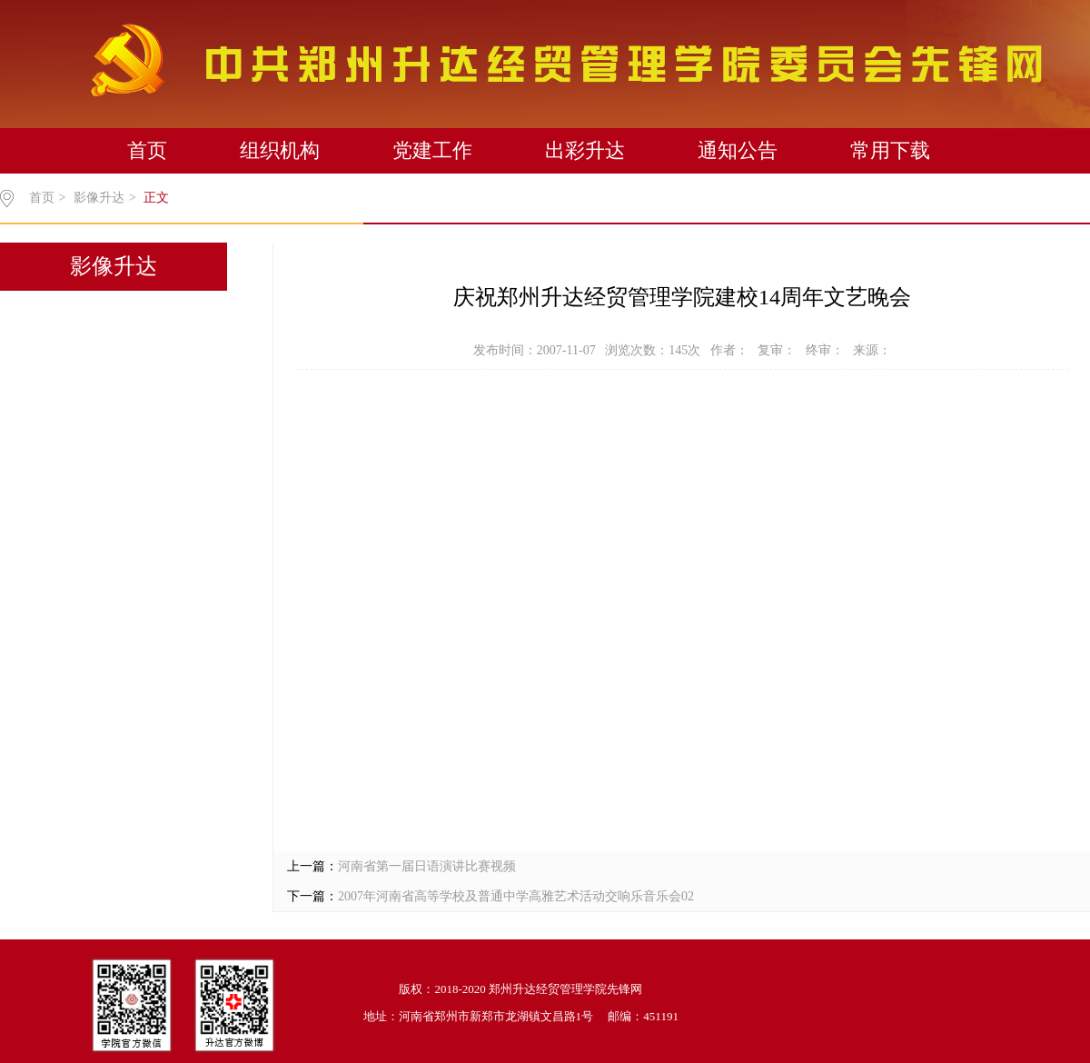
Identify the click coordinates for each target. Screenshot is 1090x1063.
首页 (147, 150)
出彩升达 (585, 150)
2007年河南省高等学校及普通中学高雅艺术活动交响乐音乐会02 (516, 896)
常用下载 (890, 150)
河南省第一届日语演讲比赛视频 (427, 866)
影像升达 (99, 197)
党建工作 (432, 150)
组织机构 (280, 150)
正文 (156, 197)
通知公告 (738, 150)
